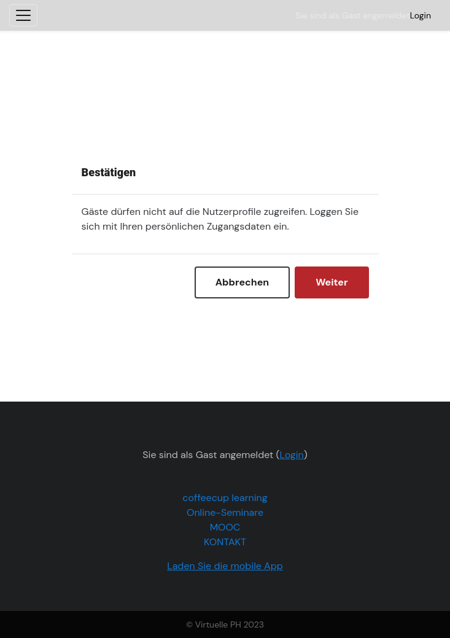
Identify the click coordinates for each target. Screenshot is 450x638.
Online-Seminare (225, 512)
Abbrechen (242, 282)
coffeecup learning (224, 497)
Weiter (331, 282)
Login (420, 15)
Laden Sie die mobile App (225, 565)
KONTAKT (225, 541)
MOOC (225, 527)
